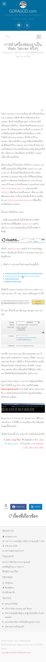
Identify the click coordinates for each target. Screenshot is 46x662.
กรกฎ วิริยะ (16, 440)
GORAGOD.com (23, 11)
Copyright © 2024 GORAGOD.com (16, 653)
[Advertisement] (23, 85)
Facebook (20, 507)
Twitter (37, 507)
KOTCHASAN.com (9, 645)
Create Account (13, 249)
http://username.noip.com (13, 189)
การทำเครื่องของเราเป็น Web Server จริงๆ (33, 446)
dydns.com (27, 224)
